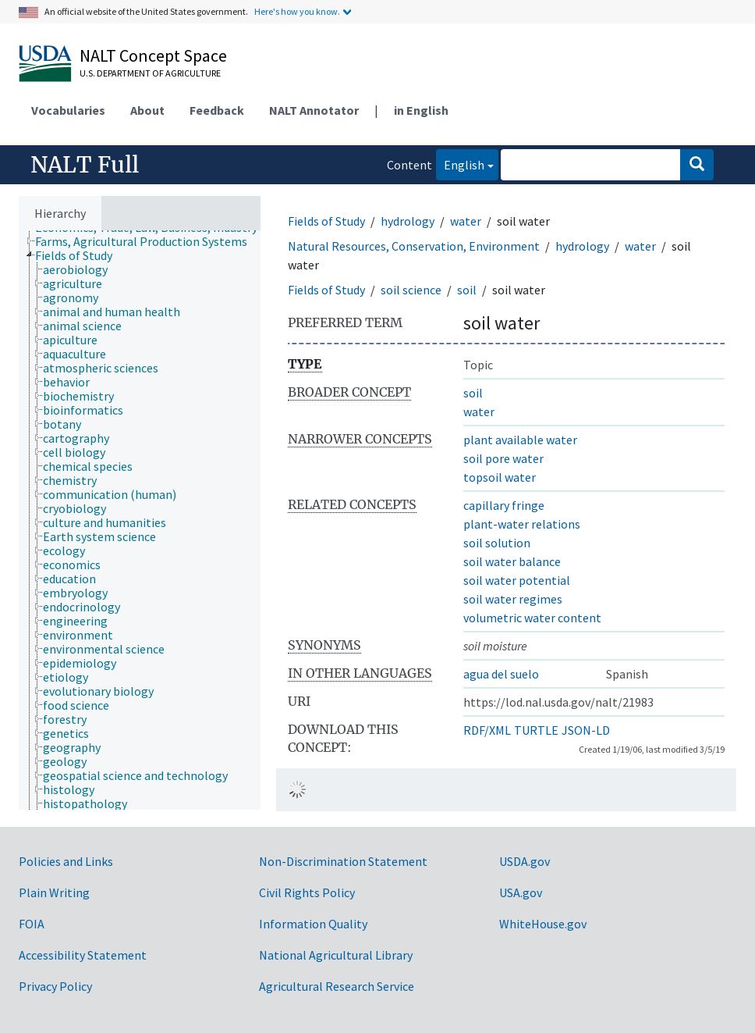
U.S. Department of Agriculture (150, 73)
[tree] (140, 520)
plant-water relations (521, 524)
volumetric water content (532, 617)
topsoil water (499, 477)
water (465, 221)
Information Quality (313, 923)
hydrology (407, 221)
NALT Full (84, 165)
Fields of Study (326, 221)
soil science (411, 289)
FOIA (31, 923)
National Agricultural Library (336, 955)
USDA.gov (524, 861)
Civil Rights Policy (307, 892)
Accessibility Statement (83, 955)
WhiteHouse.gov (543, 923)
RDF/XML (487, 730)
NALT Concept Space (153, 55)
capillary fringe (503, 505)
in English (421, 110)
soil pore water (503, 458)
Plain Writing (54, 892)
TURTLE (536, 730)
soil (467, 289)
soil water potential (516, 580)
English (460, 164)
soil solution (496, 542)
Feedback (217, 110)
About (147, 110)
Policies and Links (66, 861)
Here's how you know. (297, 11)
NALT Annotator (314, 110)
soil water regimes (512, 599)
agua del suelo (501, 674)
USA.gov (520, 892)
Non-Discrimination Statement (343, 861)
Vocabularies (68, 110)
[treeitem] (147, 241)
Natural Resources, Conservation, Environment (414, 246)
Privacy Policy (55, 986)
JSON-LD (586, 730)
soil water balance (512, 561)
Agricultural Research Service (336, 986)
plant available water (520, 439)
